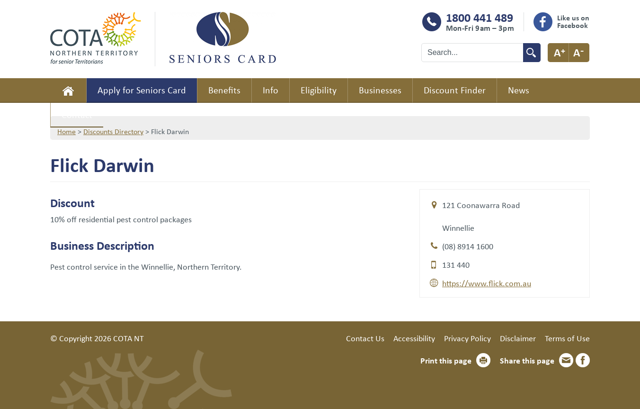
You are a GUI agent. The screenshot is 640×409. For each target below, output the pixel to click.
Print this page (445, 360)
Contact (77, 114)
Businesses (380, 89)
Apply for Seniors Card (142, 89)
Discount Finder (455, 89)
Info (270, 89)
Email (566, 360)
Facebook (583, 360)
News (518, 89)
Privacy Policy (467, 338)
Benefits (224, 89)
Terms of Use (567, 338)
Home (68, 90)
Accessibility (414, 338)
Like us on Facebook (573, 21)
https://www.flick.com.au (486, 283)
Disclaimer (518, 338)
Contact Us (365, 338)
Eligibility (319, 89)
